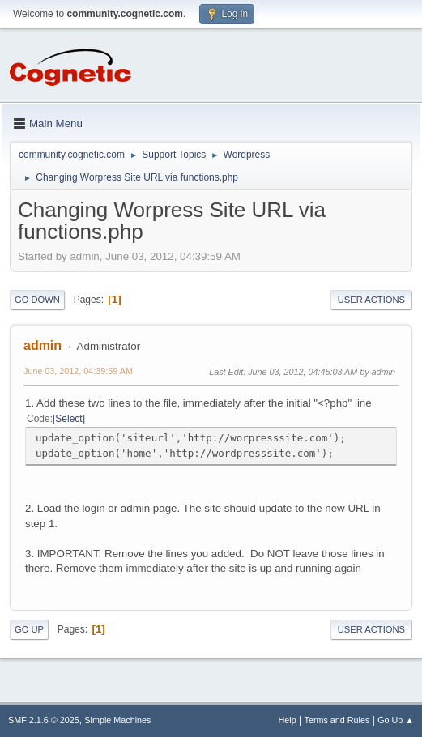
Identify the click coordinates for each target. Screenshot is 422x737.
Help (287, 720)
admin (42, 345)
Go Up (29, 629)
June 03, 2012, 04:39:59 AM (78, 371)
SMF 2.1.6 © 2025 (43, 720)
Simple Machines (117, 720)
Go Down (37, 300)
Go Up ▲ (395, 720)
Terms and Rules (337, 720)
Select (68, 418)
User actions (371, 300)
